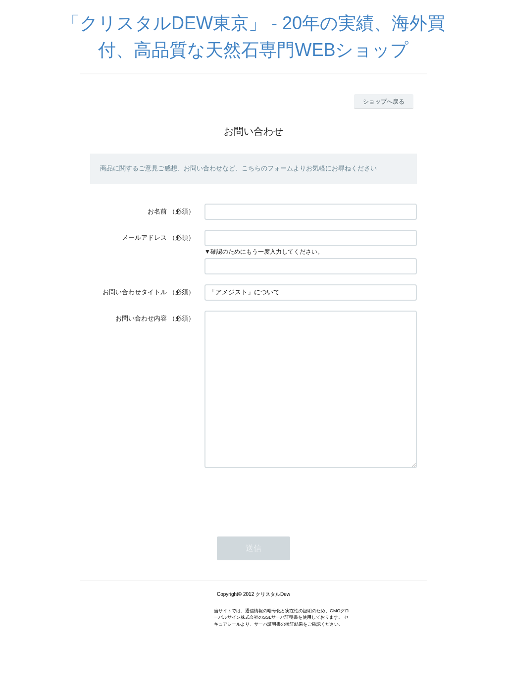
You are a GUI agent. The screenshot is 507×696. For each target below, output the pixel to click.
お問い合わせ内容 (141, 318)
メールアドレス (144, 237)
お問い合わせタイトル (134, 292)
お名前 (157, 211)
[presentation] (279, 527)
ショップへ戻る (384, 101)
